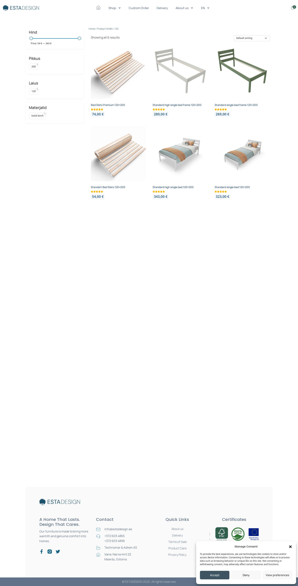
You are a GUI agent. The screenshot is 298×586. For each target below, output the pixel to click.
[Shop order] (252, 38)
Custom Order (139, 8)
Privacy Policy (177, 555)
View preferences (277, 575)
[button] (290, 546)
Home (92, 28)
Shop (115, 8)
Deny (246, 575)
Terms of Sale (177, 542)
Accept (215, 575)
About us (184, 8)
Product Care (177, 548)
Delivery (162, 8)
